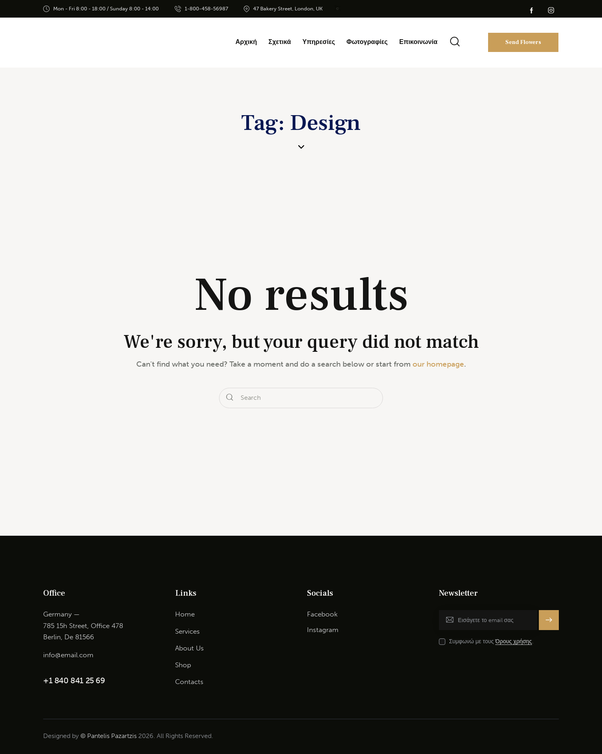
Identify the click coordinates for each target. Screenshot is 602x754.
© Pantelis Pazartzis (108, 736)
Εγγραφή (549, 620)
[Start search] (229, 398)
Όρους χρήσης (513, 642)
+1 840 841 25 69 (74, 680)
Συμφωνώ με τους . (491, 641)
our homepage (438, 364)
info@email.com (68, 655)
